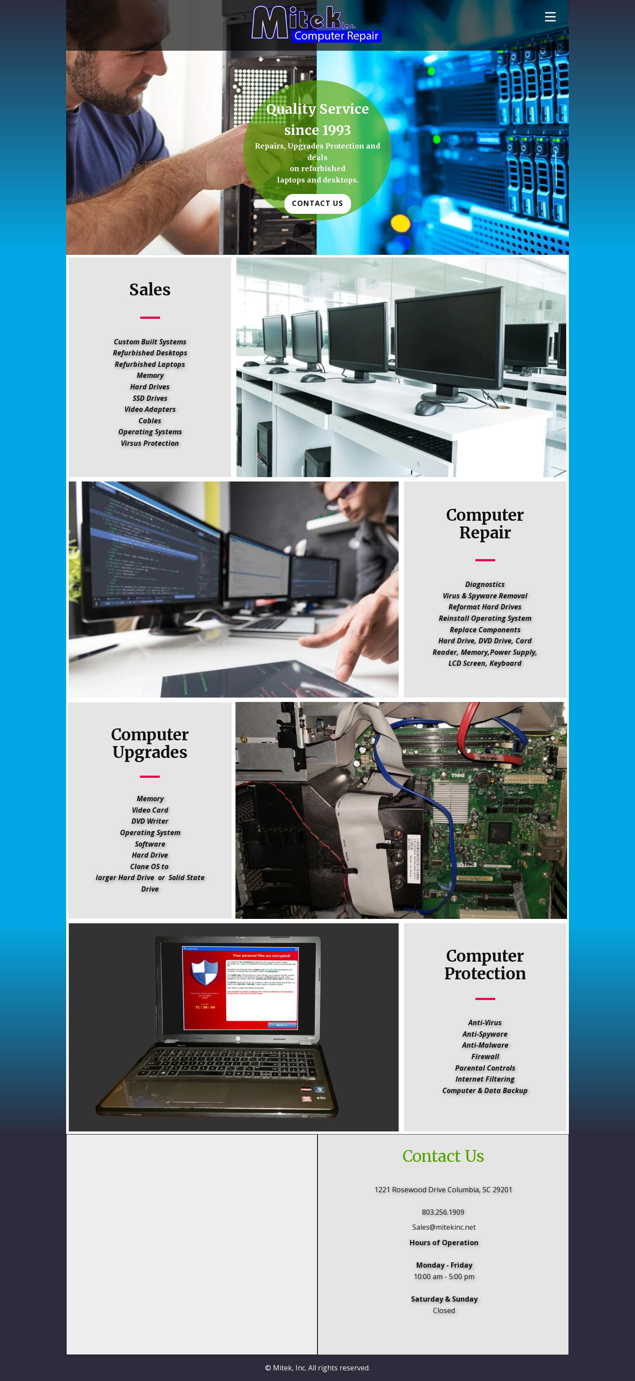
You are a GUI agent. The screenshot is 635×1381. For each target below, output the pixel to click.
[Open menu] (550, 17)
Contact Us (317, 203)
